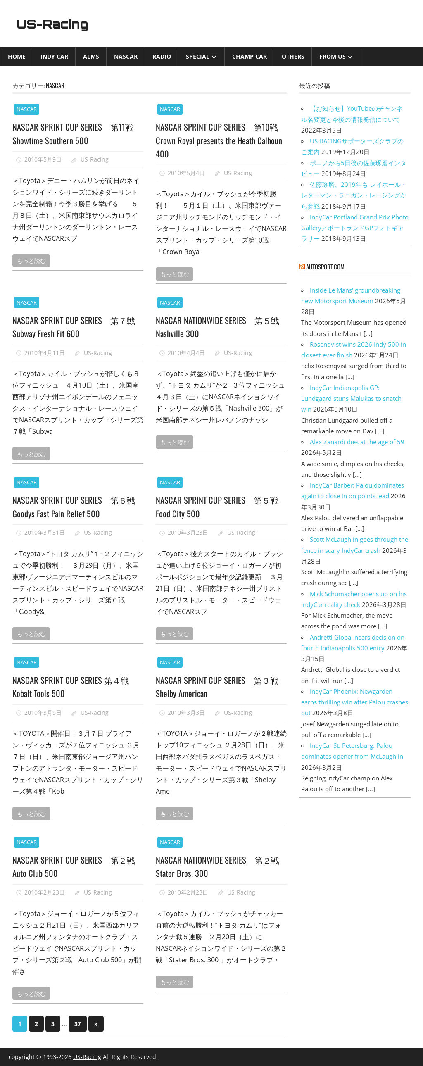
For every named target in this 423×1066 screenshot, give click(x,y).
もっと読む (31, 260)
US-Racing (57, 23)
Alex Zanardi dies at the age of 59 (357, 442)
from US (332, 56)
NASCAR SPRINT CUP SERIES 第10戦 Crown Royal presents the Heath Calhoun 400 (220, 140)
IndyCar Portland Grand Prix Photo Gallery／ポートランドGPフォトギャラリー (355, 228)
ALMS (91, 56)
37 (77, 1024)
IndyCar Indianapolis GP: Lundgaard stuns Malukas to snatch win (351, 398)
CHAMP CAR (249, 56)
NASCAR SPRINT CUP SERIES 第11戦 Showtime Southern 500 (76, 133)
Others (293, 56)
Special (197, 56)
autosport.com (325, 266)
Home (17, 56)
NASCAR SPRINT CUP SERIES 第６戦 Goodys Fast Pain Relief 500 (77, 506)
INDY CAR (54, 56)
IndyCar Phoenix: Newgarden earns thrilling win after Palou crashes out (354, 702)
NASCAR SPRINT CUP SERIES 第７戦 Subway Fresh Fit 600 (77, 326)
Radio (161, 56)
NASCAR (126, 56)
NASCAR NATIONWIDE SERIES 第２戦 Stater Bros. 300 (217, 866)
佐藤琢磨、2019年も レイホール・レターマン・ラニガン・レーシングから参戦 (354, 195)
